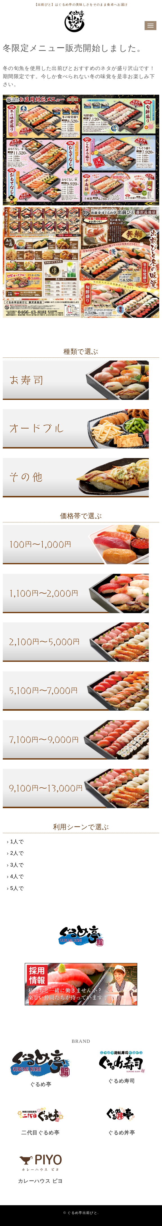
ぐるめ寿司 (121, 1081)
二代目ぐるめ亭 (40, 1133)
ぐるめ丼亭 (121, 1133)
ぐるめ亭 (40, 1084)
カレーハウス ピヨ (40, 1181)
